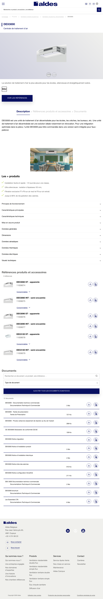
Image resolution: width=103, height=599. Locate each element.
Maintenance (58, 568)
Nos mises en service (61, 564)
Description (23, 112)
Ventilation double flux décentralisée (53, 17)
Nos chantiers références (15, 580)
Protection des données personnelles (59, 595)
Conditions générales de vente (86, 595)
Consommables (23, 292)
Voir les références (17, 98)
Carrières (80, 561)
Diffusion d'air (34, 588)
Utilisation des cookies (34, 595)
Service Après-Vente (61, 561)
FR (100, 4)
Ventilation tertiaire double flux (30, 17)
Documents (80, 112)
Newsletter (81, 564)
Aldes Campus (59, 571)
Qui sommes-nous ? (13, 561)
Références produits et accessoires (52, 112)
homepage (5, 17)
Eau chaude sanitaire (37, 585)
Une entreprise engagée (14, 564)
